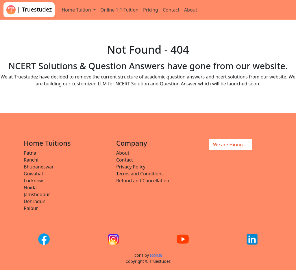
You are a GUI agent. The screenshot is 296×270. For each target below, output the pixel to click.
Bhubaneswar (39, 167)
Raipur (31, 208)
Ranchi (31, 160)
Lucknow (33, 180)
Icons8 (156, 255)
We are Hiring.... (230, 144)
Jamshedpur (37, 194)
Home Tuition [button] (77, 10)
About (190, 10)
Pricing (150, 10)
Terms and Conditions (140, 173)
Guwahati (34, 173)
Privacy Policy (130, 167)
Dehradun (34, 201)
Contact (171, 10)
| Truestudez (29, 9)
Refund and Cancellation (142, 180)
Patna (30, 153)
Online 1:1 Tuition (119, 10)
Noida (30, 187)
